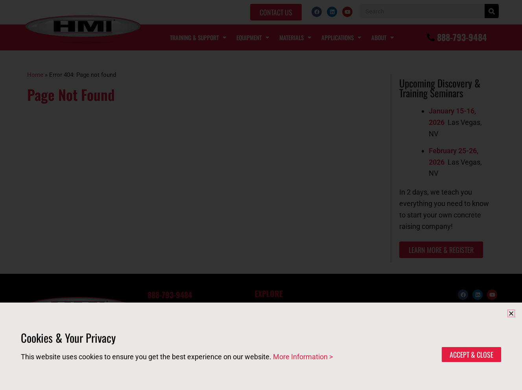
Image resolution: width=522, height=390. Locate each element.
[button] (511, 313)
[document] (261, 195)
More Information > (303, 357)
